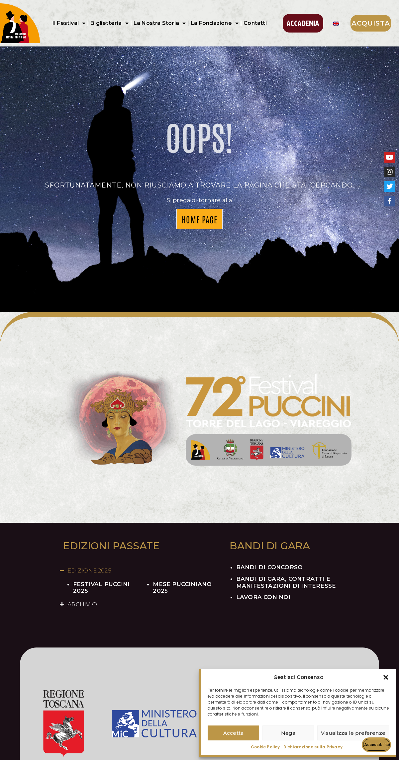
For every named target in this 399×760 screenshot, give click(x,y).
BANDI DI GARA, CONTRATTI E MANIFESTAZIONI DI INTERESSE (286, 582)
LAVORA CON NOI (263, 597)
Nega (288, 733)
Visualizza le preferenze (353, 733)
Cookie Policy (265, 747)
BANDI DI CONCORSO (269, 567)
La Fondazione (215, 23)
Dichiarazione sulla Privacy (313, 747)
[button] (385, 677)
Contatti (255, 23)
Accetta (233, 733)
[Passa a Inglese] (336, 23)
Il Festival (68, 23)
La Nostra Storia (160, 23)
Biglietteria (109, 23)
